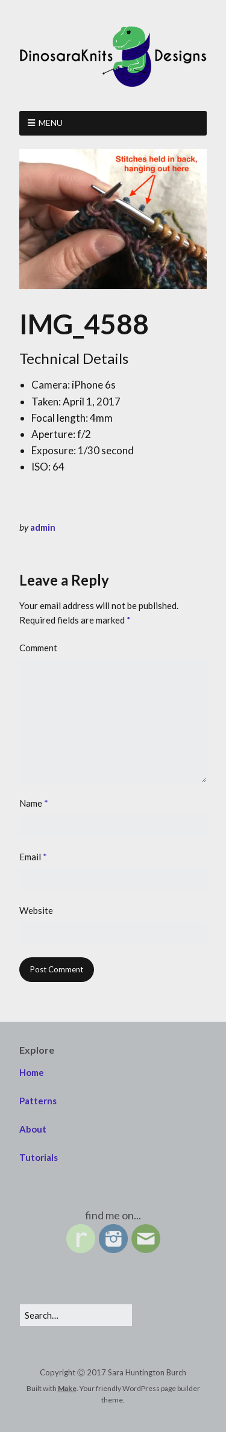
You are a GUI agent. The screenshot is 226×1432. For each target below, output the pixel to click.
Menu (51, 122)
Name (33, 803)
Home (31, 1072)
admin (42, 527)
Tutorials (38, 1157)
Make (67, 1388)
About (32, 1129)
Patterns (38, 1100)
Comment (38, 647)
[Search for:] (76, 1315)
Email (33, 856)
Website (36, 910)
